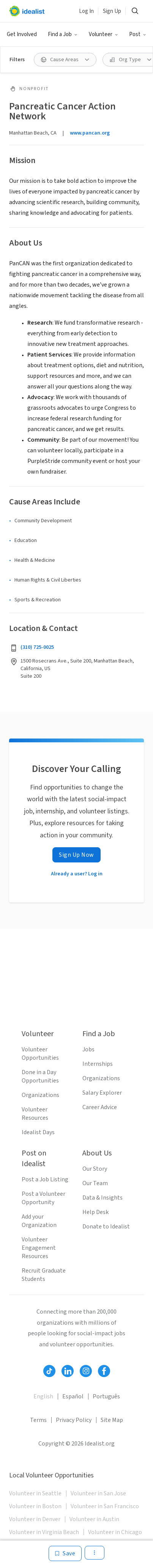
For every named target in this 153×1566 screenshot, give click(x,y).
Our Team (95, 1183)
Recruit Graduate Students (44, 1274)
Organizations (40, 1095)
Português (106, 1396)
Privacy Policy (73, 1420)
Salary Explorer (102, 1093)
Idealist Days (38, 1132)
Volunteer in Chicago (115, 1532)
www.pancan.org (90, 133)
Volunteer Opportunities (40, 1053)
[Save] (65, 1553)
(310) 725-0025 (37, 647)
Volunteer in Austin (94, 1519)
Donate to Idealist (106, 1226)
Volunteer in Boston (35, 1506)
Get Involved (22, 34)
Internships (97, 1064)
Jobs (88, 1049)
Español (73, 1396)
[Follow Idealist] (49, 1371)
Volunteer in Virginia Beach (44, 1532)
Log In (86, 11)
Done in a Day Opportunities (40, 1076)
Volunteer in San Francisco (105, 1506)
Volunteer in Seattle (35, 1493)
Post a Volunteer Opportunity (43, 1198)
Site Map (112, 1420)
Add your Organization (39, 1221)
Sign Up (112, 11)
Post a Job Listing (45, 1179)
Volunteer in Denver (34, 1519)
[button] (62, 34)
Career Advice (99, 1107)
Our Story (94, 1169)
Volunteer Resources (35, 1113)
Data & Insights (102, 1198)
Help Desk (95, 1212)
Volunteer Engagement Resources (39, 1247)
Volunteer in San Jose (98, 1493)
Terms (38, 1420)
